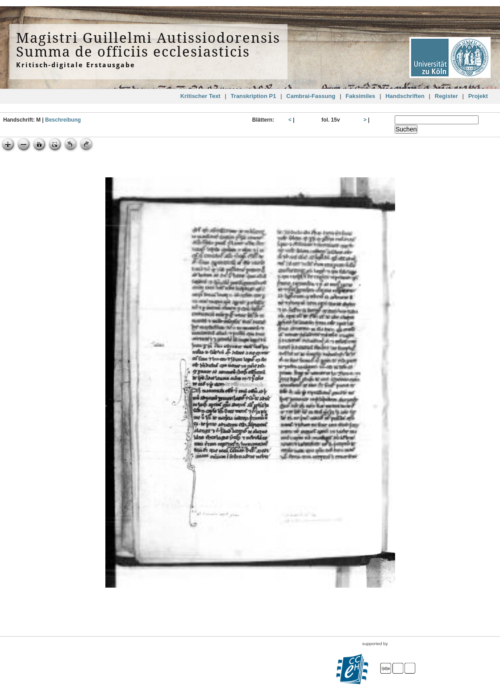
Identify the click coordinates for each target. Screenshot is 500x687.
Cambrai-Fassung (310, 96)
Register (446, 96)
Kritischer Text (200, 96)
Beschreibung (63, 120)
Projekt (478, 96)
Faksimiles (360, 96)
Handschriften (404, 96)
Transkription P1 (253, 96)
